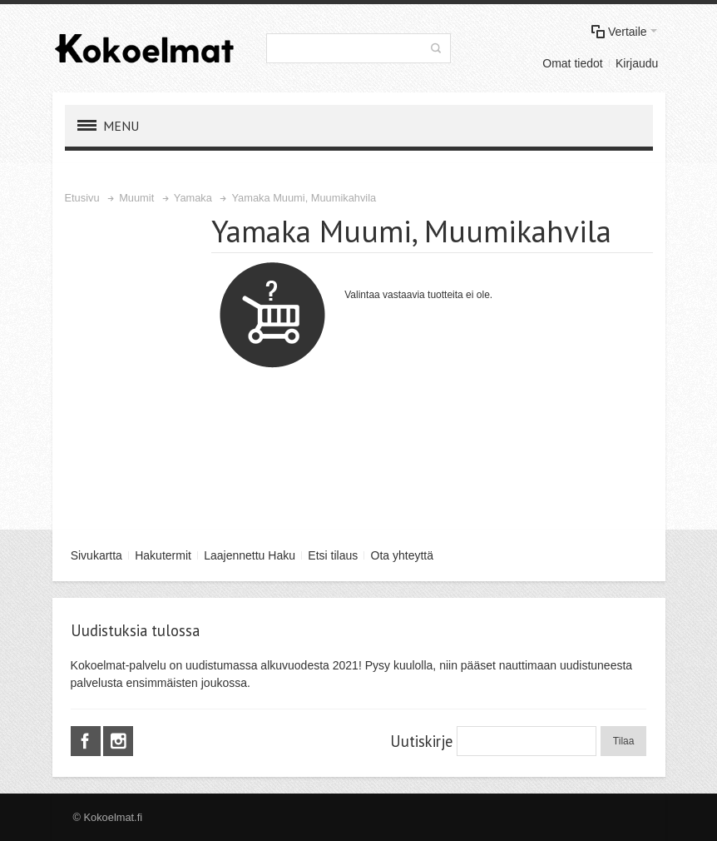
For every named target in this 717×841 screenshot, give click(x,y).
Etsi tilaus (333, 555)
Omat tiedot (572, 63)
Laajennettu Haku (249, 555)
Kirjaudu (637, 63)
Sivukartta (96, 555)
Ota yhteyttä (402, 555)
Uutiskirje (421, 741)
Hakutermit (163, 555)
